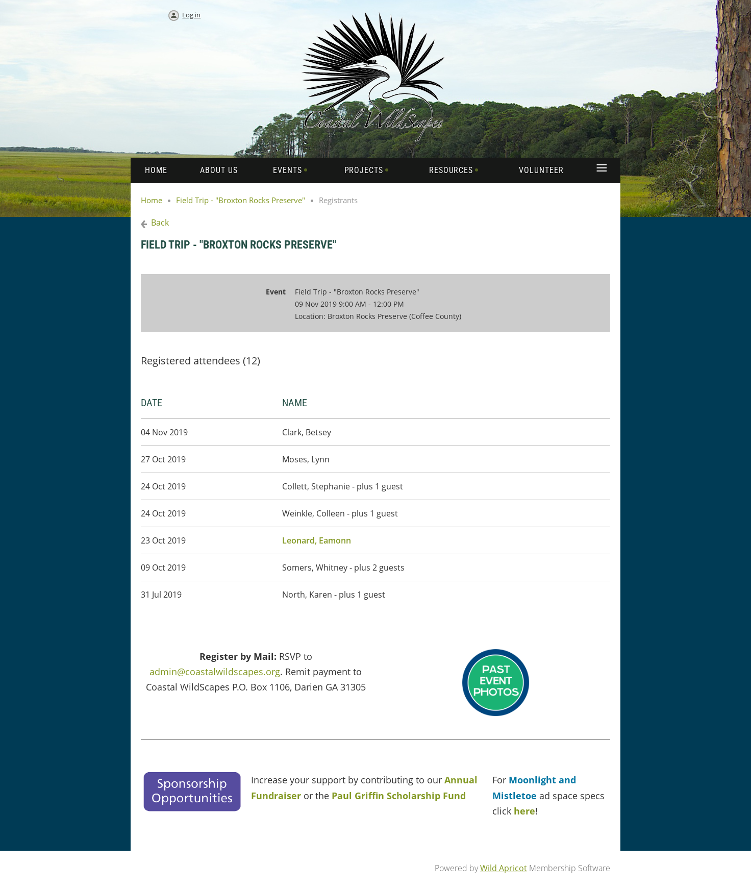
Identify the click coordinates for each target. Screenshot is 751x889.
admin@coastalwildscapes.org (214, 671)
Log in (191, 14)
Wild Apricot (503, 868)
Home (151, 200)
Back (160, 222)
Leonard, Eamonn (316, 540)
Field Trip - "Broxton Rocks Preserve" (240, 200)
